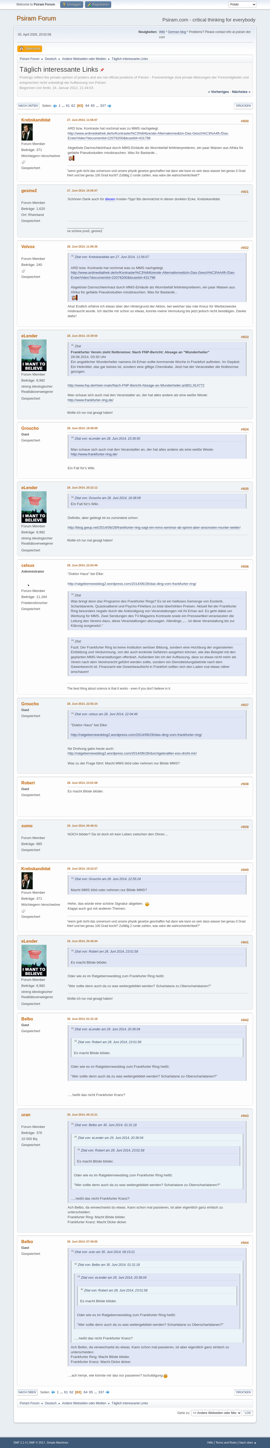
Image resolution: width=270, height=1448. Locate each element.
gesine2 (29, 190)
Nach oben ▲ (248, 1442)
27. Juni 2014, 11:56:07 (82, 119)
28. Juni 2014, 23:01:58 (82, 782)
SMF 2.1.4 (20, 1442)
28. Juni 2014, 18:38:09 (82, 428)
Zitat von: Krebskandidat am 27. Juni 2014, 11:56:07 (112, 257)
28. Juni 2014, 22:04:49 (82, 565)
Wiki (162, 32)
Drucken (243, 105)
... (64, 106)
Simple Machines (57, 1442)
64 (87, 106)
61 (68, 106)
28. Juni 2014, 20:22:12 (82, 487)
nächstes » (241, 92)
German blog (177, 32)
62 (73, 106)
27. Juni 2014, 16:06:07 (82, 190)
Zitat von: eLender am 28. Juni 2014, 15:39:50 (107, 438)
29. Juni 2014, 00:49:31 (82, 825)
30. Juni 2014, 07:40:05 (82, 1241)
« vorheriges (218, 92)
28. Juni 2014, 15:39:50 (82, 335)
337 (103, 106)
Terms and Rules (226, 1442)
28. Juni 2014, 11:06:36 (82, 246)
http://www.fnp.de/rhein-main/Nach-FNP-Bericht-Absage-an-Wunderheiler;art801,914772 (136, 385)
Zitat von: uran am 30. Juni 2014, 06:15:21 (105, 1252)
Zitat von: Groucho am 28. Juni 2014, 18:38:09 (108, 498)
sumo (27, 826)
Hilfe (210, 1442)
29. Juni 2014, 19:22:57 (82, 868)
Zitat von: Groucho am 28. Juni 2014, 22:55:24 (108, 879)
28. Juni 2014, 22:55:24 (82, 703)
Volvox (28, 246)
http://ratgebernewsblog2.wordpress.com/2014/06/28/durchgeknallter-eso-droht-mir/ (132, 753)
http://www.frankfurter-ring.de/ (91, 400)
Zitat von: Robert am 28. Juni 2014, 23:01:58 (106, 951)
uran (26, 1114)
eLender (29, 336)
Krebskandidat (35, 120)
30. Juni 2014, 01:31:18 (82, 1018)
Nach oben (27, 1392)
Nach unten (28, 105)
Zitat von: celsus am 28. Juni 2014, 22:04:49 (106, 714)
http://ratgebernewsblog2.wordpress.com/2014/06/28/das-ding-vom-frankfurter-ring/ (132, 584)
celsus (28, 565)
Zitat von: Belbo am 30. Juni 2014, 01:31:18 (106, 1125)
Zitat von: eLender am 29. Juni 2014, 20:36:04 (107, 1029)
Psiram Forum (36, 18)
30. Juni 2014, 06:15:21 (82, 1114)
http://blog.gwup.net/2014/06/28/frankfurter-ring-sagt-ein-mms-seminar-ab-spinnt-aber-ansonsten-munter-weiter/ (154, 527)
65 (93, 106)
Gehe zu (183, 1413)
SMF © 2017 (37, 1442)
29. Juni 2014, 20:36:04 (82, 941)
